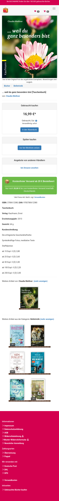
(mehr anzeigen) (41, 281)
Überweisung (9, 453)
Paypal (6, 456)
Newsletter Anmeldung (13, 443)
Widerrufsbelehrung (13, 436)
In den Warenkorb (29, 130)
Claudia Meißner (13, 96)
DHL (5, 470)
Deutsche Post (9, 466)
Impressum (8, 426)
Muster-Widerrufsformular (15, 440)
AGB (5, 433)
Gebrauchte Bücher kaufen (14, 490)
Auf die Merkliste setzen (29, 148)
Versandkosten (39, 197)
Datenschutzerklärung (12, 429)
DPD (5, 473)
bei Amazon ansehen (29, 168)
